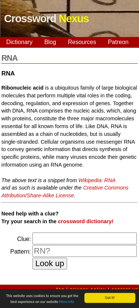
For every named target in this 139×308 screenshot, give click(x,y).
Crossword (46, 18)
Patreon (118, 42)
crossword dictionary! (85, 221)
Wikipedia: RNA (97, 180)
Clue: (24, 239)
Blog (50, 42)
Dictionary (19, 42)
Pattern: (20, 251)
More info (66, 301)
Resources (82, 42)
